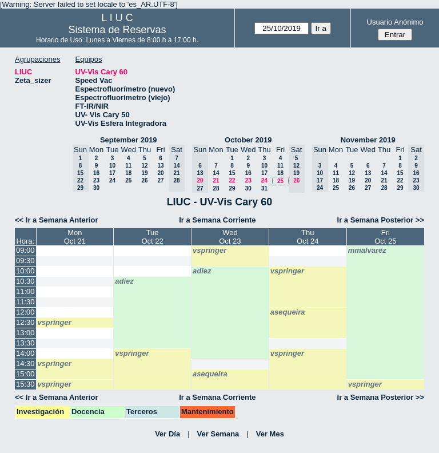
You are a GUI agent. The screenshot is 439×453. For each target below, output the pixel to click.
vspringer (209, 250)
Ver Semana (218, 434)
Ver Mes (270, 434)
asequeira (287, 312)
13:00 (25, 332)
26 (144, 180)
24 (112, 180)
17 (112, 173)
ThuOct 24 (307, 236)
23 (96, 180)
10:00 (25, 271)
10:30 (25, 281)
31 (264, 188)
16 (96, 173)
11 (128, 165)
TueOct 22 (152, 236)
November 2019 (368, 140)
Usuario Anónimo (395, 22)
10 (112, 165)
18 (128, 173)
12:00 (25, 312)
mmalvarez (367, 250)
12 (144, 165)
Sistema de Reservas (117, 29)
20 (160, 173)
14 (216, 173)
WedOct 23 (230, 236)
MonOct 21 (75, 236)
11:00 (25, 291)
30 (96, 188)
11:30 (25, 301)
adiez (202, 271)
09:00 (25, 250)
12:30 (25, 322)
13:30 (25, 343)
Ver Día (167, 434)
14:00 (25, 353)
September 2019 (128, 140)
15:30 (25, 384)
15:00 (25, 373)
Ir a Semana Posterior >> (380, 220)
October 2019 (248, 140)
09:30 (25, 260)
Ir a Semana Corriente (217, 220)
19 (144, 173)
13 (160, 165)
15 (232, 173)
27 (160, 180)
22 (232, 180)
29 (232, 188)
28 (216, 188)
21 (216, 180)
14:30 (25, 363)
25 (128, 180)
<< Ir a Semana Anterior (56, 220)
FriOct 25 (385, 236)
